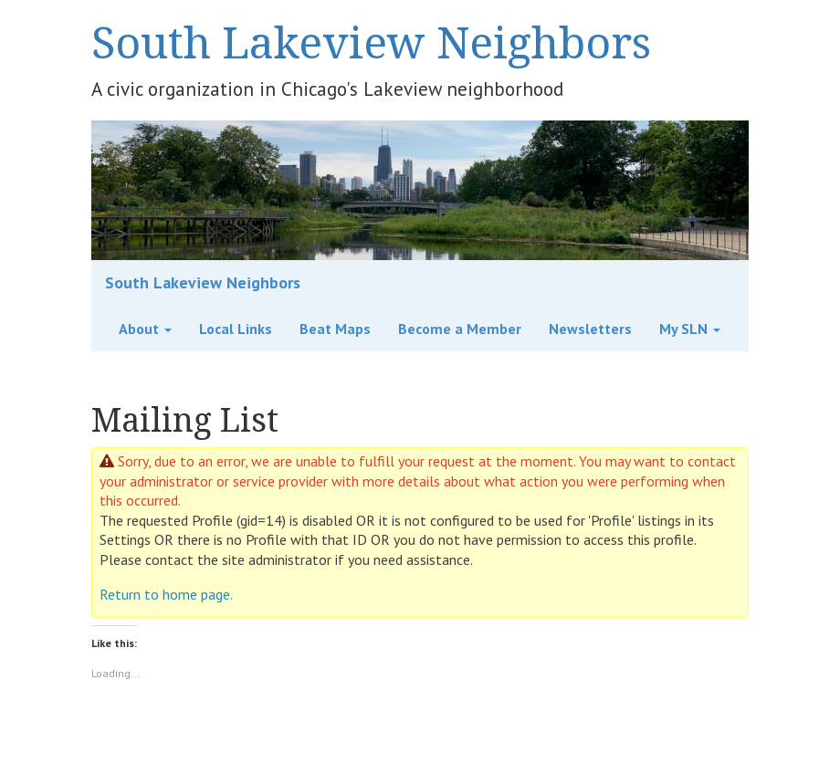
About (145, 328)
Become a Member (459, 328)
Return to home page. (166, 594)
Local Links (235, 328)
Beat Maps (335, 328)
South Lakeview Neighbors (371, 41)
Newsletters (590, 328)
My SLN (689, 328)
